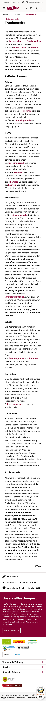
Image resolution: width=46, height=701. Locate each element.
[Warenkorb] (42, 8)
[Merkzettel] (31, 8)
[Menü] (4, 8)
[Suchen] (26, 8)
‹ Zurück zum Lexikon (12, 19)
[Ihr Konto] (36, 8)
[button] (23, 662)
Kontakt (16, 2)
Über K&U (5, 2)
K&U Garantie (12, 576)
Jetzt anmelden (11, 630)
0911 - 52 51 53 (30, 582)
